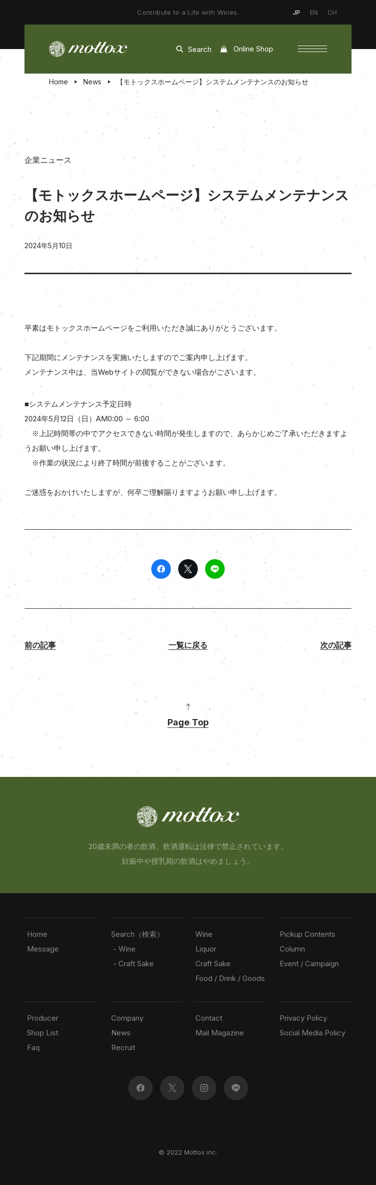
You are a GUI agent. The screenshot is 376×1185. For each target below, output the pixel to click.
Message (43, 949)
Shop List (42, 1032)
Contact (208, 1018)
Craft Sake (213, 963)
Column (292, 949)
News (92, 81)
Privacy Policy (303, 1018)
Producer (42, 1018)
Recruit (123, 1047)
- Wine (123, 949)
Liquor (205, 949)
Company (127, 1018)
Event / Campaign (309, 963)
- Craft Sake (132, 963)
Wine (203, 934)
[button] (312, 49)
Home (58, 81)
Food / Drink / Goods (230, 978)
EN (314, 12)
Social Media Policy (312, 1032)
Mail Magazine (219, 1032)
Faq (33, 1047)
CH (332, 12)
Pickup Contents (307, 934)
